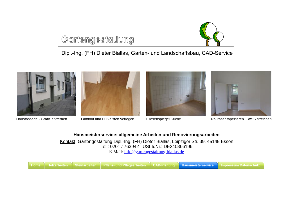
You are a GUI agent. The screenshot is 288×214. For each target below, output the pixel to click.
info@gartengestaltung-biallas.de (154, 151)
